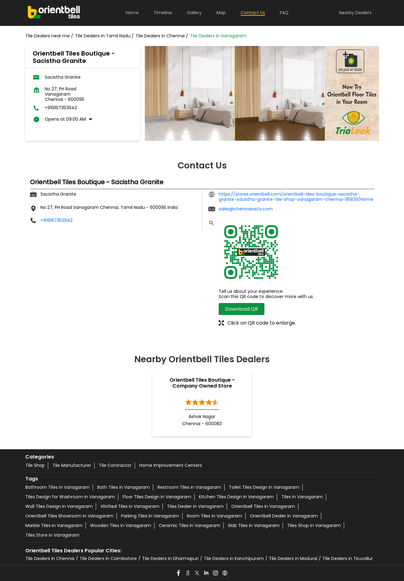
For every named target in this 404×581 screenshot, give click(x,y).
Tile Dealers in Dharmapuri (170, 558)
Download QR (241, 309)
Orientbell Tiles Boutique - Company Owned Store (202, 382)
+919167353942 (61, 107)
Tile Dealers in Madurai (293, 558)
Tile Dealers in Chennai (49, 558)
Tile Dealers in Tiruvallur (347, 558)
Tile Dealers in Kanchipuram (234, 558)
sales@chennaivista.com (246, 209)
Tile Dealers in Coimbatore (108, 558)
